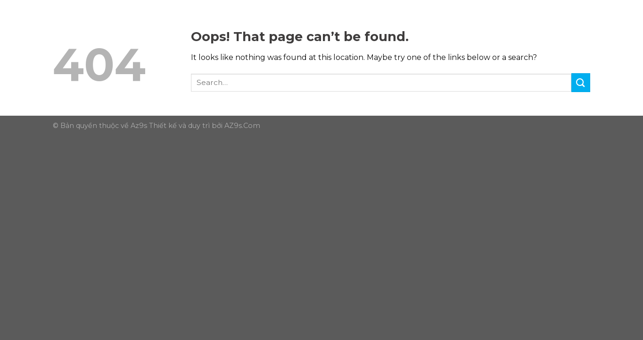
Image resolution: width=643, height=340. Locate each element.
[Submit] (580, 82)
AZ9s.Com (242, 125)
